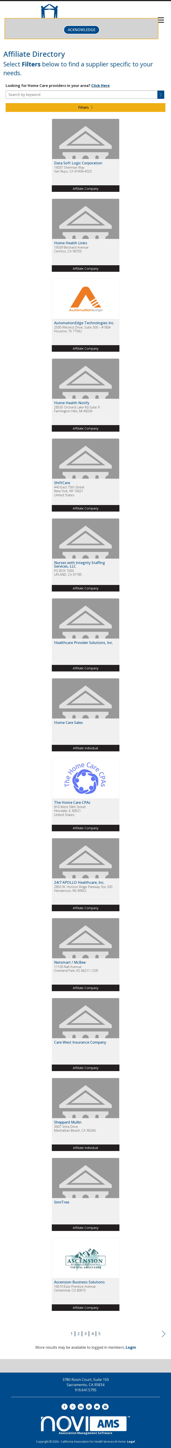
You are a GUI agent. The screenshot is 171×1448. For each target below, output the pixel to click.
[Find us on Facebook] (65, 1407)
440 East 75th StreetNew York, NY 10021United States (69, 491)
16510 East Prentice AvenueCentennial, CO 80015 (75, 1288)
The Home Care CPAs (72, 802)
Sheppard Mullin (68, 1122)
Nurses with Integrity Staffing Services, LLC (79, 564)
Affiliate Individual (85, 748)
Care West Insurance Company (80, 1042)
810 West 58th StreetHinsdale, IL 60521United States (70, 811)
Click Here (100, 85)
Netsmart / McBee (70, 962)
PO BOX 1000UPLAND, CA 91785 (68, 573)
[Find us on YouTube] (97, 1407)
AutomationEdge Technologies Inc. (84, 323)
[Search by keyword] (81, 95)
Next (163, 1334)
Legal (131, 1441)
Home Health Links (70, 243)
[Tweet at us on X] (73, 1407)
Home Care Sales (68, 722)
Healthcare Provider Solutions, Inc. (83, 642)
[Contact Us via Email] (105, 1407)
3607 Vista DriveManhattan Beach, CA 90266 (75, 1129)
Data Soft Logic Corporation (78, 163)
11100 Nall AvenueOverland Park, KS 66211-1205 (76, 969)
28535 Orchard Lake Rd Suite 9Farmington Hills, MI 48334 (77, 409)
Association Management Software (85, 1425)
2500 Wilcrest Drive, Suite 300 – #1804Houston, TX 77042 (82, 329)
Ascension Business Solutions (79, 1282)
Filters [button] (85, 107)
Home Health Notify (71, 403)
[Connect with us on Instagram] (89, 1407)
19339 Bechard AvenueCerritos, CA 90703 (71, 249)
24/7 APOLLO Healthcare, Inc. (79, 882)
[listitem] (85, 159)
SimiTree (61, 1202)
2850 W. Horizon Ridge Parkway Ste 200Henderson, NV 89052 (83, 889)
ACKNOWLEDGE (81, 29)
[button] (161, 94)
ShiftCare (62, 483)
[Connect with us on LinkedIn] (81, 1407)
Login (131, 1347)
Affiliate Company (85, 188)
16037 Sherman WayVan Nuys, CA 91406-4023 (73, 169)
